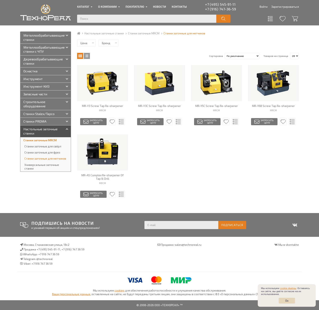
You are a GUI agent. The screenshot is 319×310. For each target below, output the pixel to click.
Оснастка (30, 71)
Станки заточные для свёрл (42, 146)
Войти (264, 6)
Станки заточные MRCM (144, 33)
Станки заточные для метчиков (45, 158)
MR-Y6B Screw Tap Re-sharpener (273, 106)
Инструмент (33, 79)
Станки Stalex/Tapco (39, 114)
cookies (120, 290)
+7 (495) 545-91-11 (220, 4)
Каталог (83, 6)
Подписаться (232, 225)
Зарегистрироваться (285, 6)
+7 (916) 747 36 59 (72, 249)
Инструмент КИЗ (36, 86)
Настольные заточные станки (104, 33)
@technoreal (44, 259)
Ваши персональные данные (71, 294)
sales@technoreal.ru (188, 244)
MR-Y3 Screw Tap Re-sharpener (102, 106)
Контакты (179, 6)
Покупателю (135, 6)
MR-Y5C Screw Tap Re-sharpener (216, 106)
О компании (107, 6)
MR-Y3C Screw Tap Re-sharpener (159, 106)
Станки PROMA (34, 121)
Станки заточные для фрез (42, 152)
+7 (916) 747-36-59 (220, 9)
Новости (159, 6)
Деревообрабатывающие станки (43, 61)
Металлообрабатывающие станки (44, 37)
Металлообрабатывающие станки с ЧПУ (44, 49)
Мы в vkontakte (288, 244)
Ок (286, 300)
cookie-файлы (288, 288)
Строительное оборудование (34, 104)
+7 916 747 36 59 (48, 254)
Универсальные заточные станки (41, 166)
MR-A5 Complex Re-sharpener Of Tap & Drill (102, 177)
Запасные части (35, 94)
